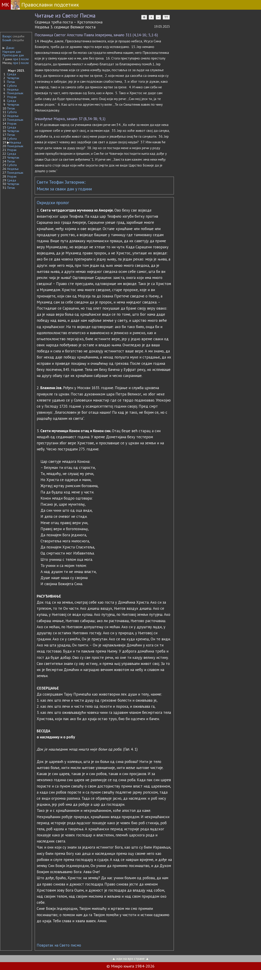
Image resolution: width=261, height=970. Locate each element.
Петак (11, 82)
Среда (11, 74)
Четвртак (13, 78)
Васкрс (7, 36)
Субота (12, 86)
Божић (6, 40)
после (25, 59)
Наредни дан (11, 52)
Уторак (11, 97)
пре (15, 59)
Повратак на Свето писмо (59, 945)
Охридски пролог (53, 202)
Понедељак (15, 93)
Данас (8, 48)
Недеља (12, 89)
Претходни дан (13, 55)
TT (166, 17)
